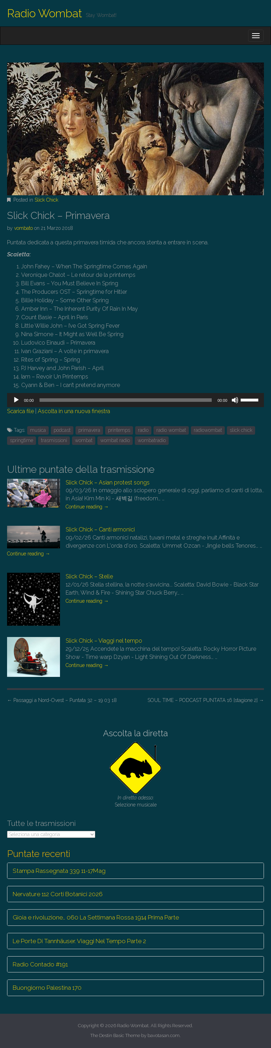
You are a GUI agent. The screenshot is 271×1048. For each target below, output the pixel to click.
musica (38, 430)
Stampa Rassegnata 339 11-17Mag (59, 870)
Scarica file (20, 411)
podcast (62, 430)
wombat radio (115, 440)
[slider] (126, 400)
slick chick (241, 430)
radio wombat (171, 430)
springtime (21, 440)
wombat (83, 440)
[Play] (16, 400)
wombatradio (152, 440)
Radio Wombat (44, 13)
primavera (89, 430)
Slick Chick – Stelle (89, 576)
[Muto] (235, 400)
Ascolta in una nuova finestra (74, 411)
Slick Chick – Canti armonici (100, 529)
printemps (119, 430)
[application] (135, 400)
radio (143, 430)
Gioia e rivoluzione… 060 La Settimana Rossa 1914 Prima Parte (96, 917)
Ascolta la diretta (135, 733)
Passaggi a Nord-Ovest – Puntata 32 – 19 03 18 (62, 700)
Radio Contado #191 (40, 964)
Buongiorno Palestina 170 (47, 987)
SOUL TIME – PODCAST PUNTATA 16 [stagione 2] (205, 700)
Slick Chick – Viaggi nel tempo (104, 640)
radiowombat (208, 430)
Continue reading (87, 507)
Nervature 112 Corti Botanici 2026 (58, 894)
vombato (23, 228)
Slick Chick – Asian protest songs (108, 482)
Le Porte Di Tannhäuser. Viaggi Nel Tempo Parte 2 (79, 941)
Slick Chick (46, 200)
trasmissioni (54, 440)
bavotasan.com (163, 1035)
